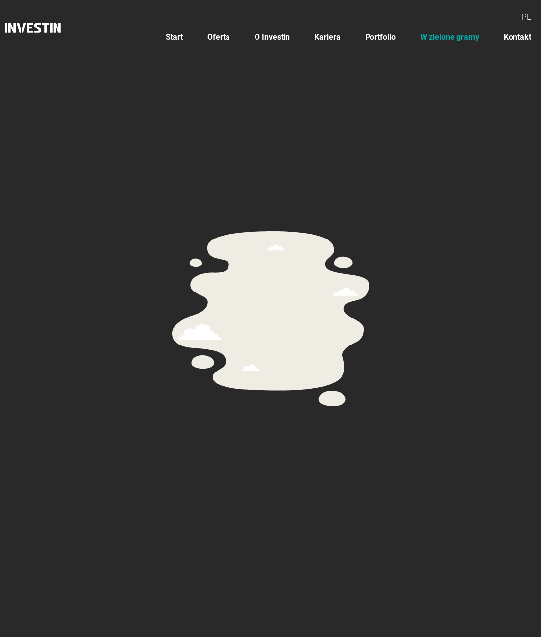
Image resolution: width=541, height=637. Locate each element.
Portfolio (380, 37)
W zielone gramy (449, 37)
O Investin (272, 37)
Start (174, 37)
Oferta (218, 37)
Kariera (327, 37)
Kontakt (517, 37)
